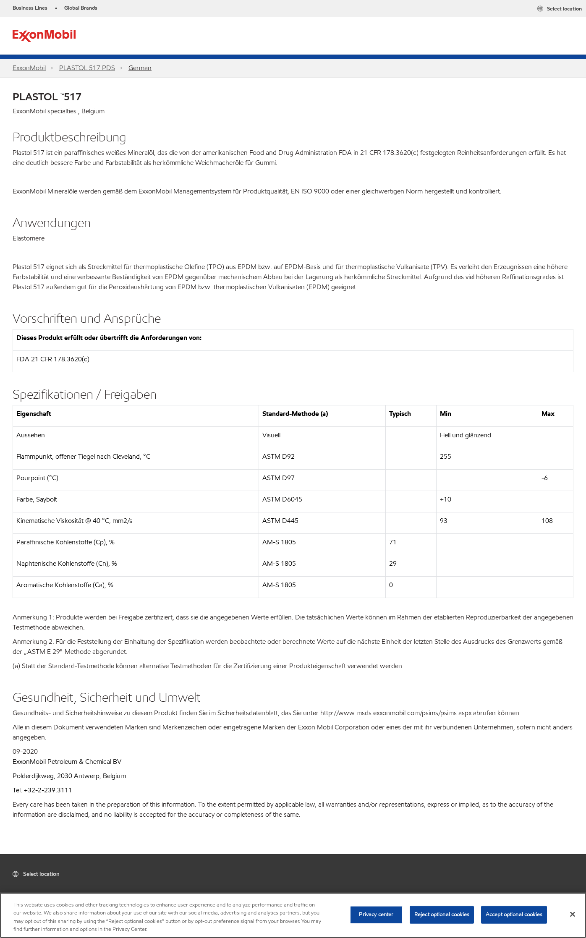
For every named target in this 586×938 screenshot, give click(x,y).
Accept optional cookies (514, 914)
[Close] (572, 914)
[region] (293, 915)
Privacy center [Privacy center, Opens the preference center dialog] (376, 914)
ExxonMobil (29, 67)
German (140, 67)
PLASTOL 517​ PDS (87, 67)
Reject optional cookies (441, 914)
